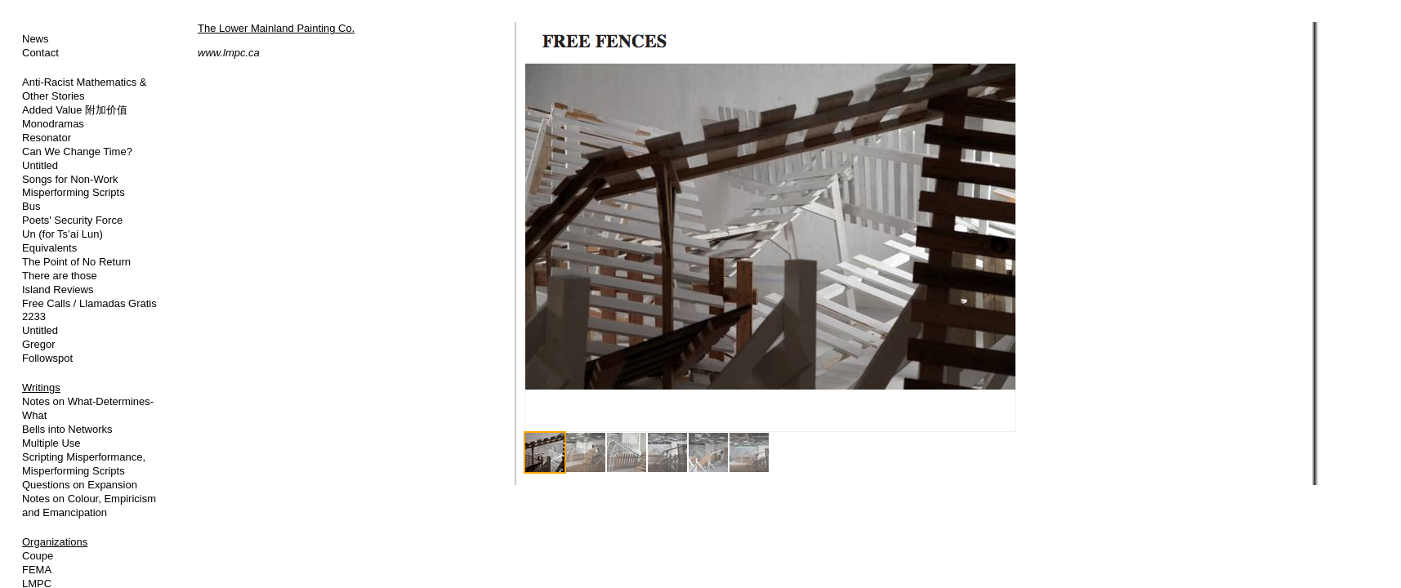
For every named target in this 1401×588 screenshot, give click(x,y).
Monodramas (53, 124)
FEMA (36, 570)
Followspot (47, 358)
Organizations (54, 542)
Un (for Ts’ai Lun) (62, 234)
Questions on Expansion (79, 485)
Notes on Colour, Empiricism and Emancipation (89, 505)
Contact (40, 53)
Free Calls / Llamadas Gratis (89, 303)
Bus (31, 206)
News (35, 39)
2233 (34, 316)
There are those (59, 276)
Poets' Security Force (72, 220)
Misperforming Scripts (73, 192)
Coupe (37, 556)
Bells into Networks (67, 429)
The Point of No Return (76, 262)
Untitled (40, 165)
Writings (41, 387)
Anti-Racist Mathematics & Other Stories (84, 89)
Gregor (38, 344)
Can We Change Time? (77, 151)
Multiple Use (51, 443)
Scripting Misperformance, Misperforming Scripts (83, 464)
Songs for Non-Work (70, 179)
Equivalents (49, 248)
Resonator (46, 137)
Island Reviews (57, 289)
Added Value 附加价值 (74, 110)
